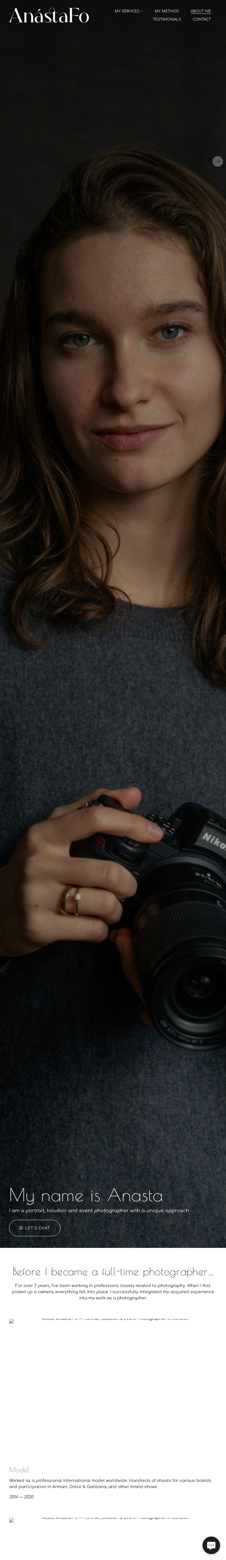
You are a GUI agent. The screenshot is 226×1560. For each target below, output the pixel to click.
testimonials (167, 19)
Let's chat (34, 1228)
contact (202, 19)
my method (167, 11)
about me (201, 11)
